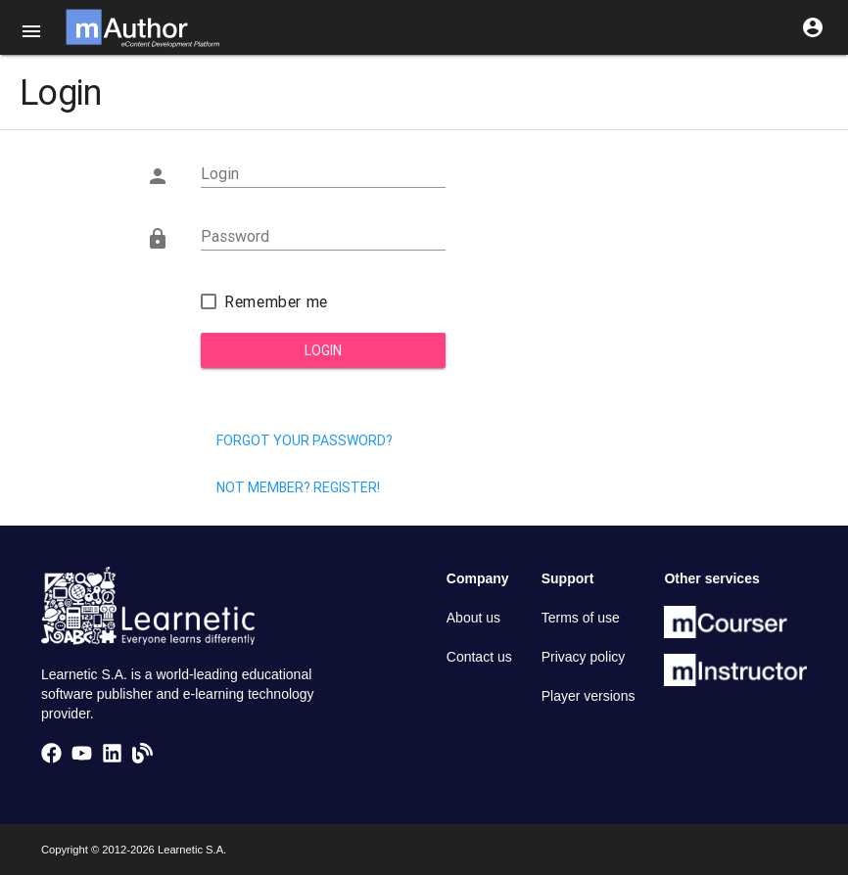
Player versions (589, 696)
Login (323, 350)
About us (473, 617)
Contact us (479, 657)
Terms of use (581, 617)
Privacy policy (584, 657)
